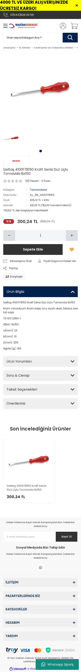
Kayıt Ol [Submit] (67, 536)
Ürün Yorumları (19, 361)
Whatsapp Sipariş (57, 664)
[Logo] (23, 26)
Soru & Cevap (18, 375)
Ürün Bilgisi (15, 291)
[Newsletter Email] (40, 536)
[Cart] (73, 26)
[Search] (40, 37)
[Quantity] (40, 235)
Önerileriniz (15, 403)
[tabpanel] (11, 138)
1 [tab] (40, 151)
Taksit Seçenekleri (21, 389)
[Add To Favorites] (72, 249)
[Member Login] (61, 26)
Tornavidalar (38, 190)
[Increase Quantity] (72, 235)
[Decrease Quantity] (9, 235)
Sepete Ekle (33, 249)
